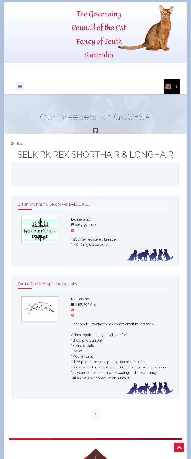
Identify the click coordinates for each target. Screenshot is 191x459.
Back (18, 144)
